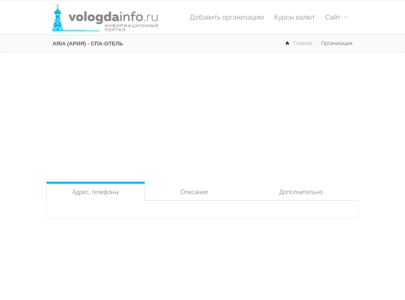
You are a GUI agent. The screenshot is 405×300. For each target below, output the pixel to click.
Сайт (336, 17)
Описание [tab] (194, 192)
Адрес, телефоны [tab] (95, 192)
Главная (302, 43)
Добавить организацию (227, 17)
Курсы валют (294, 17)
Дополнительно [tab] (301, 192)
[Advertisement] (202, 115)
